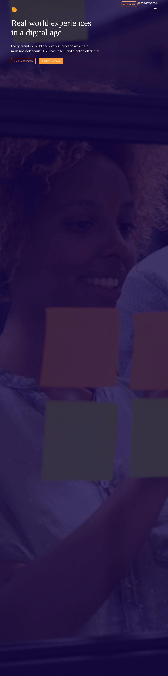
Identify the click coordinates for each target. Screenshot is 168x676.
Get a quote (129, 4)
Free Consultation (23, 61)
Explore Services (51, 61)
